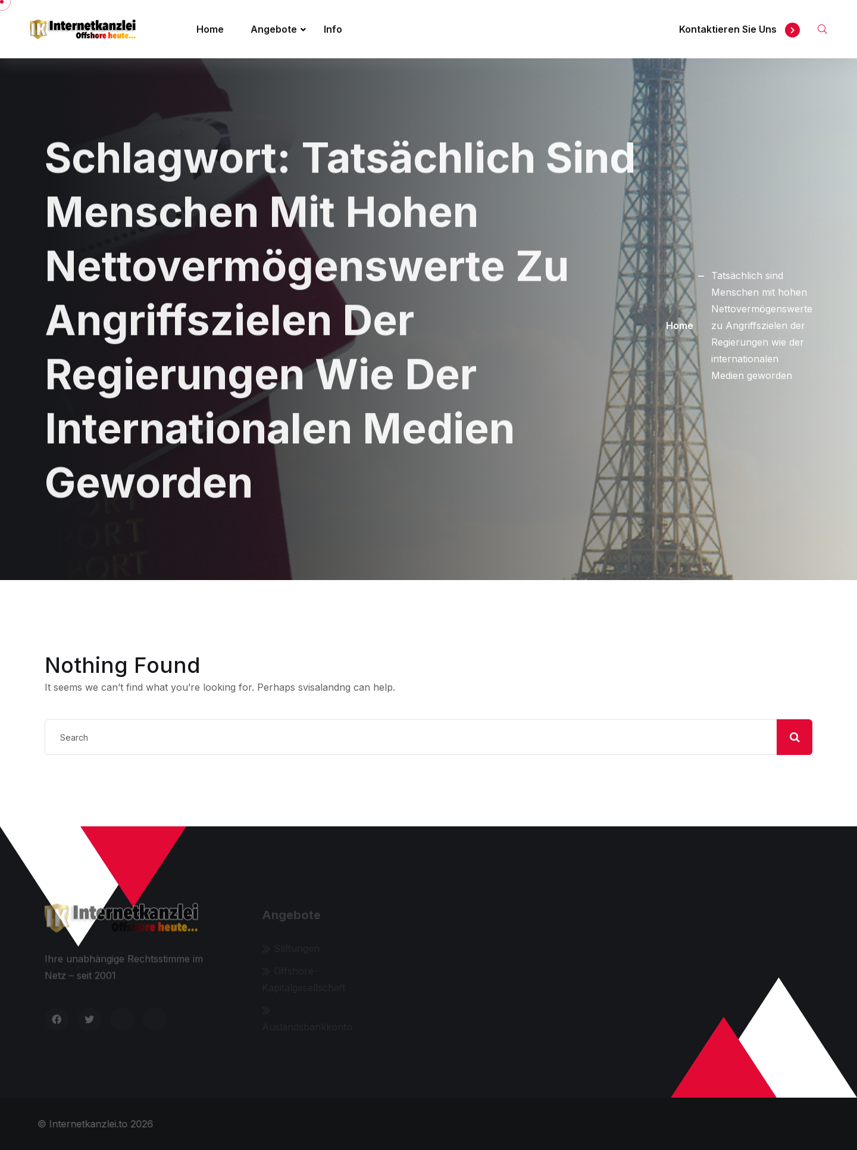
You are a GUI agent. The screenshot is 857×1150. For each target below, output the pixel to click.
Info (333, 29)
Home (210, 29)
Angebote (274, 29)
